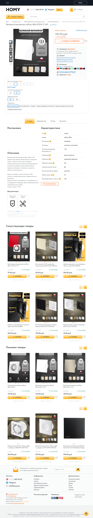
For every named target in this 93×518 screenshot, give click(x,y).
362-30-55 (37, 9)
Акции (70, 485)
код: (53, 24)
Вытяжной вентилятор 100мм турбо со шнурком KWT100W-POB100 (46, 447)
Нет (10, 99)
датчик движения (24, 106)
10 (10, 93)
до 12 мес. (59, 66)
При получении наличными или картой (66, 57)
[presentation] (11, 63)
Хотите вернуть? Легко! (67, 72)
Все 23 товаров (11, 87)
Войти (80, 3)
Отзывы (71, 487)
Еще (59, 9)
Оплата (36, 481)
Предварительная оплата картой (65, 59)
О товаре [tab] (29, 121)
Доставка (36, 479)
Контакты (71, 489)
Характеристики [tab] (41, 121)
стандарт (32, 106)
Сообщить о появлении (69, 41)
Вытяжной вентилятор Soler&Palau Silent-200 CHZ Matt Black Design (73, 447)
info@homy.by (14, 486)
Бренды (71, 483)
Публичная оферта (39, 487)
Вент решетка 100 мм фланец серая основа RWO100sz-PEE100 (46, 265)
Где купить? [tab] (63, 121)
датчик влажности (13, 106)
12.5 (17, 93)
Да (17, 99)
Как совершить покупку (40, 483)
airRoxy (18, 211)
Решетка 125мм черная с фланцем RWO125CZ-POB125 (74, 325)
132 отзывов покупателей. (17, 503)
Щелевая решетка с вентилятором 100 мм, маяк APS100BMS (74, 265)
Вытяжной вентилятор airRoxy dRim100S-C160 (44, 386)
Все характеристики (50, 184)
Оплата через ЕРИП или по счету (65, 61)
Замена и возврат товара (41, 485)
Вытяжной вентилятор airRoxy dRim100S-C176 (72, 386)
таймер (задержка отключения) (64, 106)
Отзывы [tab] (53, 121)
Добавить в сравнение (60, 30)
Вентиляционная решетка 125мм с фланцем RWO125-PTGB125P (46, 325)
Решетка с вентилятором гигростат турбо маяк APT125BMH (18, 325)
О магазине (72, 481)
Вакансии (36, 489)
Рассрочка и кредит (74, 479)
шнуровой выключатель (14, 109)
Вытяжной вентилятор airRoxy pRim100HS (17, 386)
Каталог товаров (15, 16)
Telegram (51, 9)
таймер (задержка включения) (45, 106)
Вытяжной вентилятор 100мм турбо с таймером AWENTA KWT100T (19, 447)
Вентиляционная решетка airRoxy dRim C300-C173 (18, 265)
